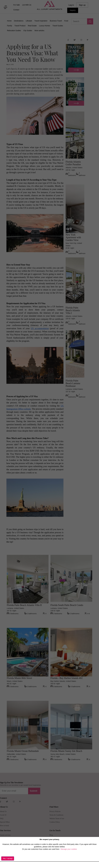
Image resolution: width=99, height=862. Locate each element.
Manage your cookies (69, 849)
